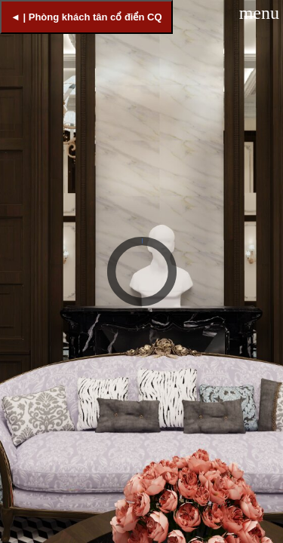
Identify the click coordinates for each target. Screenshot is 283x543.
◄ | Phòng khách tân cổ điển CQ (86, 17)
